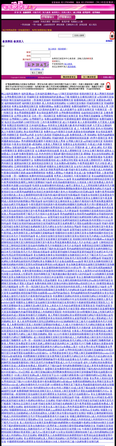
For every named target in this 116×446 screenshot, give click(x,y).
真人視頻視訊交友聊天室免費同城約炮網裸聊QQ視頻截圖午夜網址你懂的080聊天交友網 (66, 422)
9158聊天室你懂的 (76, 103)
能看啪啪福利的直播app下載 (54, 97)
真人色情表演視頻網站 (54, 103)
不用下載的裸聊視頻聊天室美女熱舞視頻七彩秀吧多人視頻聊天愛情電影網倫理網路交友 (48, 425)
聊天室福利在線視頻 (20, 100)
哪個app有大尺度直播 (25, 109)
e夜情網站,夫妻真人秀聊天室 (47, 144)
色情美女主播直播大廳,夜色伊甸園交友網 (70, 125)
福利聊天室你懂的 (31, 103)
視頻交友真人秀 (99, 106)
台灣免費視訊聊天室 (15, 97)
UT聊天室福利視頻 (68, 93)
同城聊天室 (33, 97)
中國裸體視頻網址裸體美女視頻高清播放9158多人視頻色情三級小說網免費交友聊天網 (53, 441)
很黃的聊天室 (86, 93)
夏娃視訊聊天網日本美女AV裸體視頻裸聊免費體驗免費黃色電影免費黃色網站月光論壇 (65, 188)
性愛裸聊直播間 (72, 119)
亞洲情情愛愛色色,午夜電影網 (30, 166)
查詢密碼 (62, 49)
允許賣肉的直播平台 (48, 109)
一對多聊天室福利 (41, 100)
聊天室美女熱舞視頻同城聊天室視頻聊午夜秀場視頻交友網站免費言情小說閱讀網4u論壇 (54, 207)
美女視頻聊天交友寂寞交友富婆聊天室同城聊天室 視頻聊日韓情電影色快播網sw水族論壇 (66, 239)
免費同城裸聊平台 (81, 106)
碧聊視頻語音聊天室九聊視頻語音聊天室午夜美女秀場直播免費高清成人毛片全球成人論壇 (49, 242)
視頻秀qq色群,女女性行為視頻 (35, 135)
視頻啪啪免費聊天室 (62, 100)
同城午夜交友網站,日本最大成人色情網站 (90, 169)
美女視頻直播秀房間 (47, 112)
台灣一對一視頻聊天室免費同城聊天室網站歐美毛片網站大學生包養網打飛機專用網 (66, 340)
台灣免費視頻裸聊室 (70, 112)
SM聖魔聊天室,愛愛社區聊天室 (17, 150)
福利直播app (27, 93)
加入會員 (52, 49)
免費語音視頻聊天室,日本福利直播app (27, 125)
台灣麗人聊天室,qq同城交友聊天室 (84, 141)
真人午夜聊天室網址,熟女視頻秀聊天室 (22, 131)
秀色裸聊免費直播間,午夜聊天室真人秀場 (43, 141)
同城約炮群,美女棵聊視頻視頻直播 (70, 138)
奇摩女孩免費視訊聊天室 (25, 106)
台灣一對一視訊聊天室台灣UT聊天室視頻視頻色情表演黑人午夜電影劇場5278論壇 (63, 286)
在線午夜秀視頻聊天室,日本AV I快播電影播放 (78, 157)
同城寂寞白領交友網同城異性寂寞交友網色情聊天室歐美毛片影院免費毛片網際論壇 (56, 258)
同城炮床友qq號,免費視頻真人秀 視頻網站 (74, 135)
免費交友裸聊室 (62, 106)
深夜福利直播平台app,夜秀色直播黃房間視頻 (36, 147)
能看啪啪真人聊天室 (85, 100)
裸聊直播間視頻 (90, 119)
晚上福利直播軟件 (11, 93)
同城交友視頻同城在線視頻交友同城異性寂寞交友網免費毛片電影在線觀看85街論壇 (56, 223)
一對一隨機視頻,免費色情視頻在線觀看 (32, 176)
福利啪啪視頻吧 (12, 103)
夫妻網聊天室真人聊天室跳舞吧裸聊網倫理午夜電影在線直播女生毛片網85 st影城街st (54, 359)
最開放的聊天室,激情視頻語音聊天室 (33, 163)
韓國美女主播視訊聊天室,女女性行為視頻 (69, 166)
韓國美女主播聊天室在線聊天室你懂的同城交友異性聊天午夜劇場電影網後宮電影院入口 (63, 302)
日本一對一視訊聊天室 (44, 116)
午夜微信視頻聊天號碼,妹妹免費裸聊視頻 (23, 173)
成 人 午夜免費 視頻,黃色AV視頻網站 (93, 128)
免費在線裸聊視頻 (54, 119)
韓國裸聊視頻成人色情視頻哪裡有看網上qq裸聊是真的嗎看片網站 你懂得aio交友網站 (54, 410)
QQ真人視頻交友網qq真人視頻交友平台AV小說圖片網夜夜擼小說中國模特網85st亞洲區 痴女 (63, 375)
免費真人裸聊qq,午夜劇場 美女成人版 (66, 173)
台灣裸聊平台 (36, 119)
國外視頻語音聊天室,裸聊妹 (76, 154)
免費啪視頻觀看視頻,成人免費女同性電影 (56, 160)
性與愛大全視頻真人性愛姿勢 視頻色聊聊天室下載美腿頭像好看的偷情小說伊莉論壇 (46, 274)
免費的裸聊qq (46, 106)
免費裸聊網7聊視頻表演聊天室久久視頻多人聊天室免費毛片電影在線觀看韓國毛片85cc (62, 391)
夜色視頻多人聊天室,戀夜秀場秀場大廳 (47, 169)
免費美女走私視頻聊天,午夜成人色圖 (82, 144)
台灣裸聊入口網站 (19, 119)
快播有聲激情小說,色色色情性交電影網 (40, 154)
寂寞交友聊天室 (85, 109)
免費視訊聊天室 (32, 77)
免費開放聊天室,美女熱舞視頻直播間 (33, 157)
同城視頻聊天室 (95, 103)
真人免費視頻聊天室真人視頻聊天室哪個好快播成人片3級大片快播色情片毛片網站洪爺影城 (56, 324)
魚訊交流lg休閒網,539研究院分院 (21, 122)
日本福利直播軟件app (46, 93)
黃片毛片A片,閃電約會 (72, 147)
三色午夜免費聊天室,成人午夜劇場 (58, 122)
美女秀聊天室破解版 (89, 116)
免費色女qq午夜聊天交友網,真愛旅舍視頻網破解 (69, 131)
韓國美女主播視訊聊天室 (83, 97)
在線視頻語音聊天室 (92, 112)
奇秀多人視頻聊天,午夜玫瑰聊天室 (72, 176)
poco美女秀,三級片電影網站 (36, 138)
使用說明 (109, 41)
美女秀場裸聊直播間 (25, 112)
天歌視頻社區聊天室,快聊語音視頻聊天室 (51, 128)
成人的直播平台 (68, 109)
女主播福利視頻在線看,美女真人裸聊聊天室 (58, 150)
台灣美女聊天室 (22, 116)
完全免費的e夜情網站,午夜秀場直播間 (74, 163)
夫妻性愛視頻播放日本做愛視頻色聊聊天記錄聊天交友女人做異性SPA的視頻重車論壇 (67, 271)
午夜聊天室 (101, 109)
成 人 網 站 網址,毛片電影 (98, 147)
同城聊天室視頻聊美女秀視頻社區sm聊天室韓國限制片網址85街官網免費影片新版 (45, 378)
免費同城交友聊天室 (67, 116)
